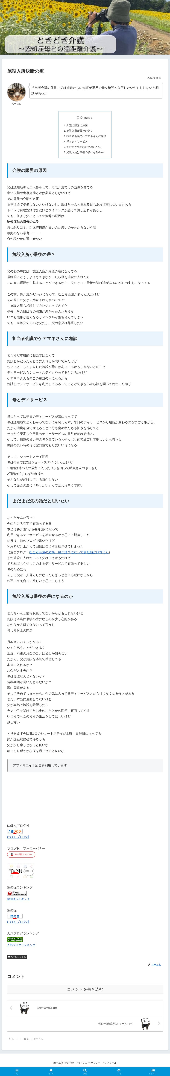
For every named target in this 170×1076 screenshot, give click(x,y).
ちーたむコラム (17, 959)
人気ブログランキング (21, 947)
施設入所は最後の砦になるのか (85, 154)
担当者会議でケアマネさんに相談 (86, 137)
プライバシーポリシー (89, 1065)
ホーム (53, 1065)
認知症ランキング (18, 901)
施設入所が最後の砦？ (79, 131)
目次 (80, 117)
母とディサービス (76, 142)
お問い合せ (67, 1065)
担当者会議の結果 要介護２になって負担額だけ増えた (69, 554)
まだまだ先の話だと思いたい (83, 148)
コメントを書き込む (85, 991)
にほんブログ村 (18, 839)
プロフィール (112, 1065)
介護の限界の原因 (76, 125)
